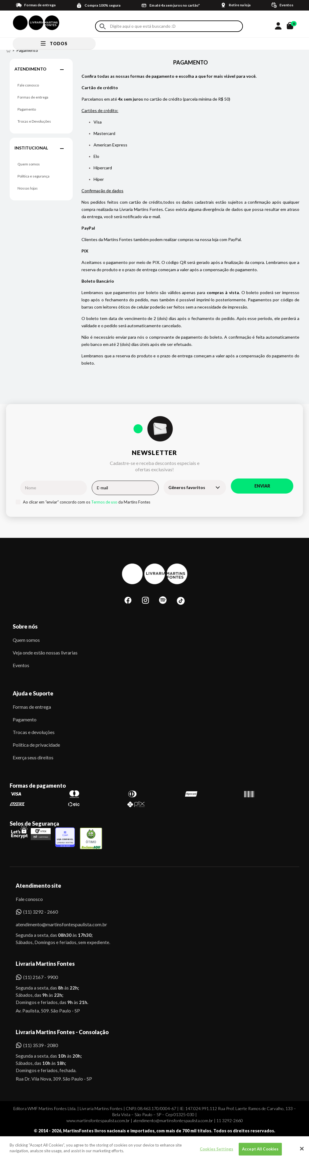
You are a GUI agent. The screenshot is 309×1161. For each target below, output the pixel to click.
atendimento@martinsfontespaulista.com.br (56, 924)
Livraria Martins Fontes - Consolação (62, 1032)
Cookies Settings (216, 1152)
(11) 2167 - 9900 (40, 977)
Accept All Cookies (260, 1152)
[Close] (302, 1152)
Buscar (103, 26)
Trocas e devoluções (34, 732)
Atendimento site (38, 885)
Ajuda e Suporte (33, 693)
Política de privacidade (36, 745)
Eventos (21, 665)
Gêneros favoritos (186, 487)
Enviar (262, 485)
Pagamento (27, 109)
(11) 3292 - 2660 (40, 912)
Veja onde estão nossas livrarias (45, 652)
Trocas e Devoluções (34, 121)
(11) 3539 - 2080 (40, 1045)
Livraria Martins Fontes (45, 963)
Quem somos (29, 164)
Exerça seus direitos (33, 757)
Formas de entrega (33, 97)
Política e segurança (33, 176)
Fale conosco (28, 85)
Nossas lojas (28, 188)
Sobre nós (25, 626)
